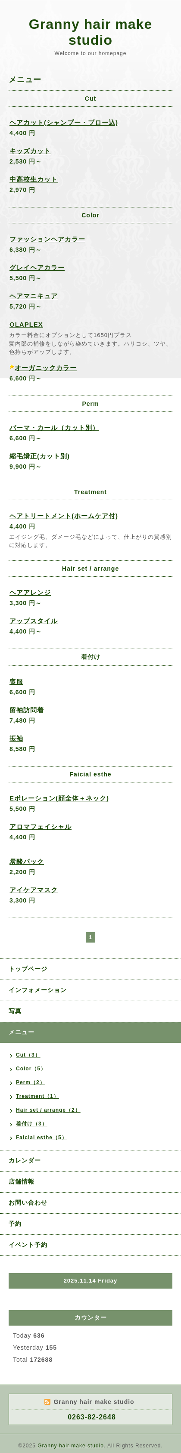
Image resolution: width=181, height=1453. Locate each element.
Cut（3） (28, 1055)
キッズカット (30, 151)
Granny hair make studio (90, 32)
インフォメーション (38, 989)
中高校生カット (33, 179)
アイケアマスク (33, 889)
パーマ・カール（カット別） (54, 427)
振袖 (16, 738)
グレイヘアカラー (37, 267)
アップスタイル (33, 620)
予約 (15, 1223)
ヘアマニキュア (33, 296)
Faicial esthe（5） (41, 1138)
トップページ (28, 968)
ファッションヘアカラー (47, 239)
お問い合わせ (28, 1202)
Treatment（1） (37, 1096)
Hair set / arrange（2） (48, 1110)
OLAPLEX (26, 324)
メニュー (21, 1032)
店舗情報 (21, 1181)
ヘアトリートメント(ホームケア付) (63, 515)
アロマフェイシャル (40, 826)
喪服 (16, 681)
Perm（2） (30, 1082)
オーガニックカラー (46, 367)
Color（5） (31, 1069)
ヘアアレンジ (30, 592)
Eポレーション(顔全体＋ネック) (59, 798)
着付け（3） (31, 1124)
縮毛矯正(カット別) (39, 456)
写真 (15, 1011)
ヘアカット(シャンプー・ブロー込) (63, 122)
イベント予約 (28, 1244)
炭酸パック (26, 861)
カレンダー (25, 1160)
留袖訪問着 (26, 710)
